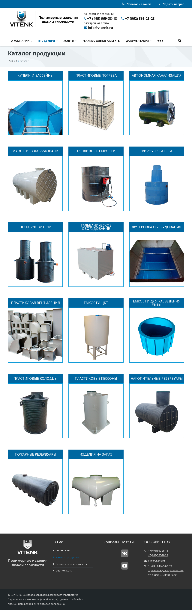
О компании (61, 550)
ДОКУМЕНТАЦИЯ (139, 40)
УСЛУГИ (70, 40)
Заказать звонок (139, 4)
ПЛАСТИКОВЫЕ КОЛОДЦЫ (35, 378)
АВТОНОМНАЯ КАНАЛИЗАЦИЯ (157, 75)
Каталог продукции (66, 557)
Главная (12, 60)
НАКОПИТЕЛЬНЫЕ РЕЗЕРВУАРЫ (157, 378)
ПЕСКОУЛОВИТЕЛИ (35, 227)
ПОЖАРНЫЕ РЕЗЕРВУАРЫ (35, 454)
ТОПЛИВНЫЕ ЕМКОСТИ (96, 151)
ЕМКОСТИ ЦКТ (96, 302)
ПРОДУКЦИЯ (48, 40)
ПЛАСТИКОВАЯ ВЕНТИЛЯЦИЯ (35, 302)
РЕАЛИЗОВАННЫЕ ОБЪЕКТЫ (101, 40)
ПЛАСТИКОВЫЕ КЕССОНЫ (96, 378)
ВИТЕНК (16, 594)
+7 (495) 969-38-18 (102, 18)
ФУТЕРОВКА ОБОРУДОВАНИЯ (156, 227)
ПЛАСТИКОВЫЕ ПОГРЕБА (96, 75)
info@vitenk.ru (100, 27)
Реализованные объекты (70, 564)
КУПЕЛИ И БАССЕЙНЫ (35, 75)
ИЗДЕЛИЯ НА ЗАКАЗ (96, 454)
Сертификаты (62, 570)
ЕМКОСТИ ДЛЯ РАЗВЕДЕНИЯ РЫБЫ (156, 303)
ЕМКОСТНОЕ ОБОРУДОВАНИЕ (35, 151)
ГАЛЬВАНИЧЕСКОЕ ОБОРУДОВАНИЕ (96, 227)
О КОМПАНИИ (21, 40)
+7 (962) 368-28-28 (139, 18)
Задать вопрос (173, 4)
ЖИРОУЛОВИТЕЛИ (156, 151)
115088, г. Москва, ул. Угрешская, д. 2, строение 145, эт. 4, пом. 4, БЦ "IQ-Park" (166, 570)
